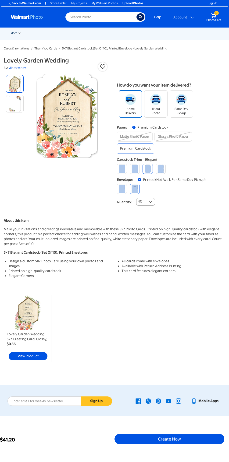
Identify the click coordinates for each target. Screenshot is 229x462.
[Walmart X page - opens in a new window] (148, 401)
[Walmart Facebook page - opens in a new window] (138, 401)
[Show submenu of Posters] (146, 32)
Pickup (72, 33)
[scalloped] (161, 169)
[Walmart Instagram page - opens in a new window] (178, 401)
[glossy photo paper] (173, 137)
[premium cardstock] (135, 149)
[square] (122, 169)
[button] (102, 66)
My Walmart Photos (105, 3)
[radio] (15, 84)
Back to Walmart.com (24, 3)
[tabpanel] (41, 328)
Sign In (213, 3)
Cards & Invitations (16, 48)
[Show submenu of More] (192, 32)
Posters (139, 33)
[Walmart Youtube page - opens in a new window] (168, 401)
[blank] (122, 189)
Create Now (169, 438)
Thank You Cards (45, 48)
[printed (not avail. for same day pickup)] (135, 189)
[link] (28, 328)
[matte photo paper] (135, 137)
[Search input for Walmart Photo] (100, 17)
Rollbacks (15, 33)
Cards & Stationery (113, 33)
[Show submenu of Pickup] (79, 32)
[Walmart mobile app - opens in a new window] (204, 401)
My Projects (79, 3)
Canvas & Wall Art (163, 33)
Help (157, 17)
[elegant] (148, 169)
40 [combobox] (140, 201)
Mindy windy (17, 68)
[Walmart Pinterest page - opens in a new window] (158, 401)
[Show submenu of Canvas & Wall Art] (177, 32)
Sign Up (96, 401)
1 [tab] (113, 366)
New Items (34, 33)
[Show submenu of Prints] (95, 32)
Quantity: (124, 202)
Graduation (55, 33)
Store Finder (58, 3)
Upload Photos (132, 3)
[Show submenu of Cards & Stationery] (128, 32)
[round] (135, 169)
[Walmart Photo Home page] (33, 17)
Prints (89, 33)
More (186, 33)
